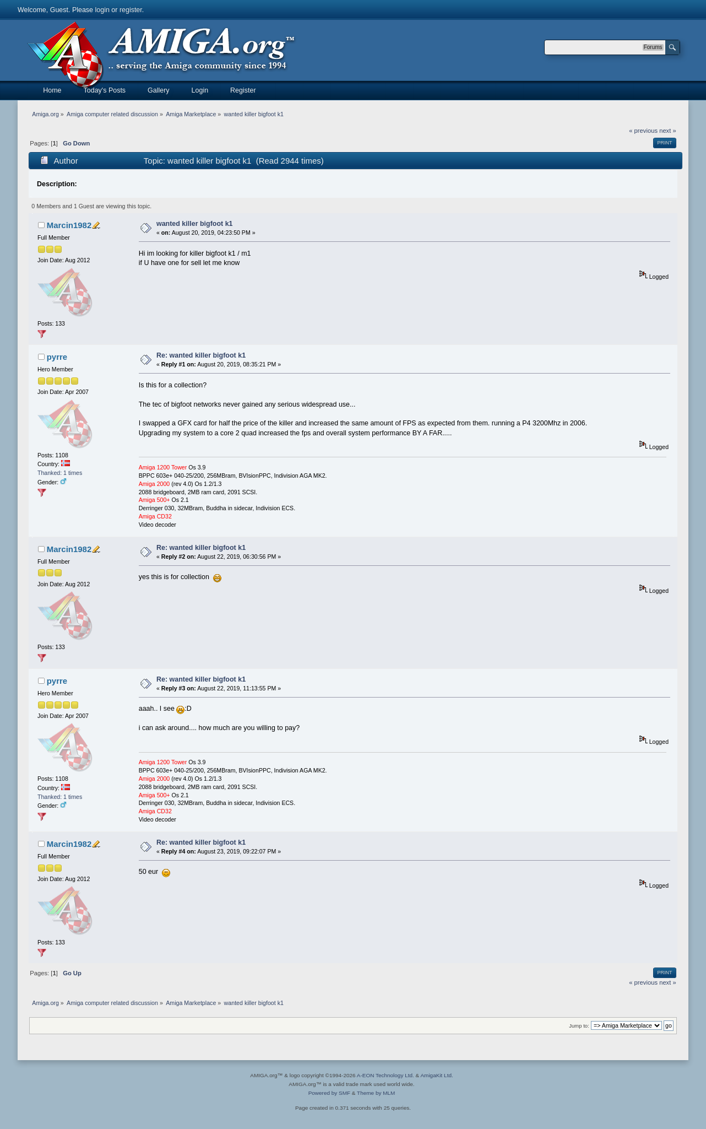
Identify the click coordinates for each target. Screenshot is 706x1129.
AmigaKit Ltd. (436, 1075)
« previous (643, 130)
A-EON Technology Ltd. (385, 1075)
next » (667, 130)
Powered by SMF (329, 1093)
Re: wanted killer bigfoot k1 (201, 355)
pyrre (57, 356)
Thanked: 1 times (59, 472)
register (131, 10)
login (102, 10)
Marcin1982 (69, 225)
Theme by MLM (376, 1093)
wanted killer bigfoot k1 (194, 224)
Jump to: (579, 1026)
